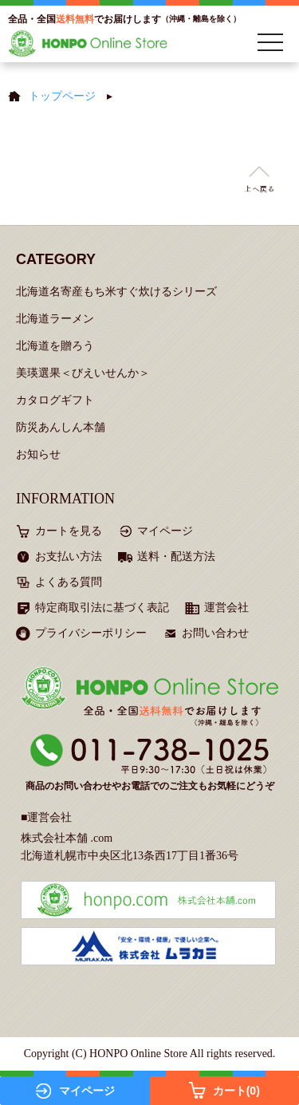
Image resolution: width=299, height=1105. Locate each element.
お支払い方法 (68, 556)
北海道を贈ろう (55, 346)
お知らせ (38, 454)
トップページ (62, 96)
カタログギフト (55, 400)
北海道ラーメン (55, 319)
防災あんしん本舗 (60, 427)
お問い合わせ (215, 633)
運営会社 (226, 608)
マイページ (165, 531)
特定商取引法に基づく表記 (102, 608)
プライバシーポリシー (91, 633)
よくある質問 (68, 582)
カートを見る (68, 531)
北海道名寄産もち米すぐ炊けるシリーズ (116, 292)
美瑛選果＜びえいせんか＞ (83, 373)
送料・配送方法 (176, 556)
